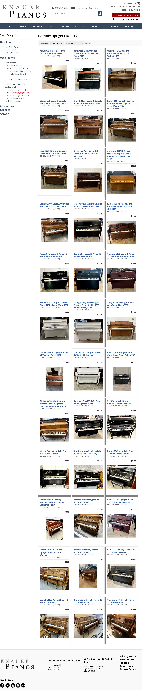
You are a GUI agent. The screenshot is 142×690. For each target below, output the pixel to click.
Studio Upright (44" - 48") (19, 95)
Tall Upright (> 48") (16, 98)
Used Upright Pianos (12, 87)
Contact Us (128, 26)
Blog (104, 26)
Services (23, 26)
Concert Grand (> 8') (17, 84)
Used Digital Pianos (12, 101)
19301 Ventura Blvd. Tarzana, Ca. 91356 (55, 666)
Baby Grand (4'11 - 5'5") (18, 68)
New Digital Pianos (12, 53)
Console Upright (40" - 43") (19, 93)
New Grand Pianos (12, 47)
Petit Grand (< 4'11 (16, 65)
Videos (94, 26)
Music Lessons (80, 26)
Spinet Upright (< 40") (17, 90)
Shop (50, 26)
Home (11, 26)
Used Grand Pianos (12, 62)
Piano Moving (37, 26)
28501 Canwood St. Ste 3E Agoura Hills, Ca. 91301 (94, 667)
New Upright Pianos (12, 50)
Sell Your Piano (63, 26)
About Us (114, 26)
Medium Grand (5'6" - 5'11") (20, 71)
